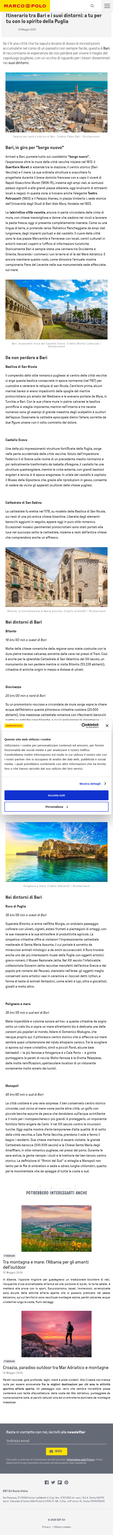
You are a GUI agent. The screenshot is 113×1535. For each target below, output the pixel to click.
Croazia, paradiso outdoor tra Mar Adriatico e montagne (56, 1367)
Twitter (53, 1482)
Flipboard (60, 1482)
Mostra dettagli (90, 783)
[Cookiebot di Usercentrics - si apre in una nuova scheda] (81, 725)
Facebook (47, 1482)
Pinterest (66, 1482)
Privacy (46, 1527)
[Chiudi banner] (107, 725)
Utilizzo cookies (62, 1527)
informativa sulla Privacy (81, 1459)
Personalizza (56, 806)
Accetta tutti (56, 795)
